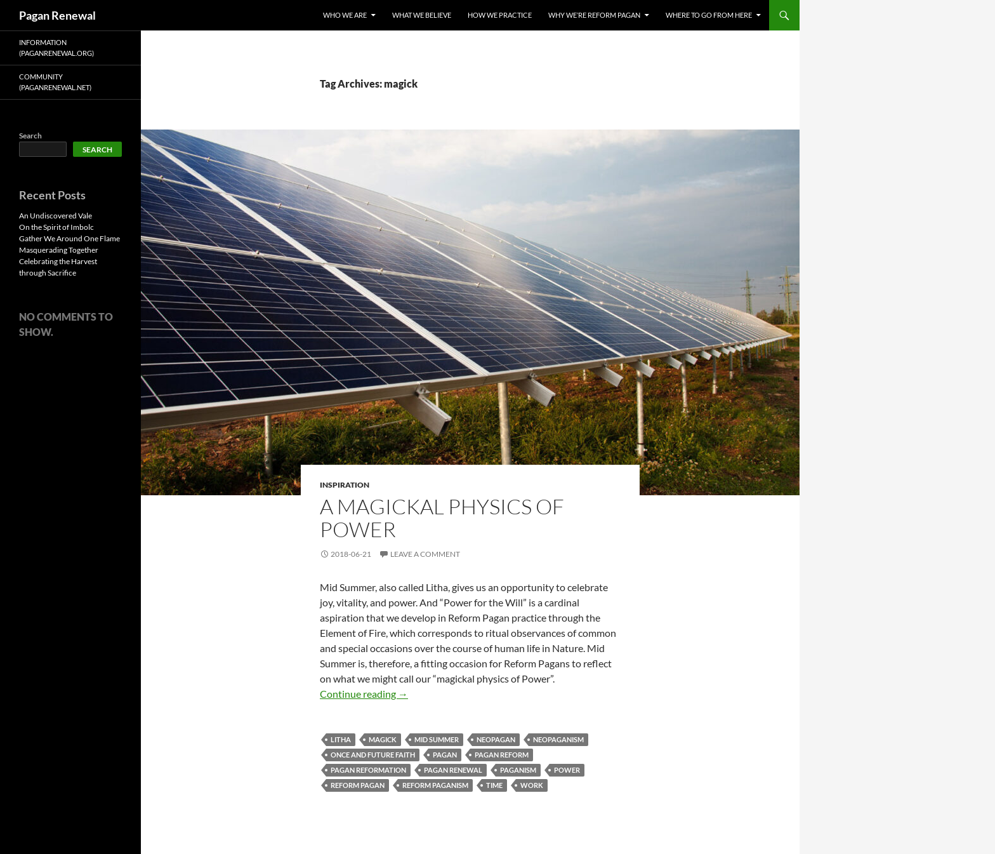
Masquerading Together (58, 250)
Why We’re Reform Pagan (594, 15)
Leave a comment (425, 554)
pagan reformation (368, 770)
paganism (518, 770)
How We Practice (500, 15)
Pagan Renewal (57, 15)
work (531, 785)
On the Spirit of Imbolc (56, 227)
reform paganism (435, 785)
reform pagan (358, 785)
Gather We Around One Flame (69, 238)
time (494, 785)
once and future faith (373, 755)
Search (30, 135)
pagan (445, 755)
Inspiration (344, 485)
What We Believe (421, 15)
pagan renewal (453, 770)
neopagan (496, 739)
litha (341, 739)
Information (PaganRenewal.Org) (56, 47)
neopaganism (558, 739)
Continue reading (364, 694)
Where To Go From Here (709, 15)
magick (383, 739)
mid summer (436, 739)
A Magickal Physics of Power (442, 517)
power (567, 770)
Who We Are (345, 15)
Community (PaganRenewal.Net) (55, 81)
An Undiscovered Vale (55, 215)
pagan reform (502, 755)
